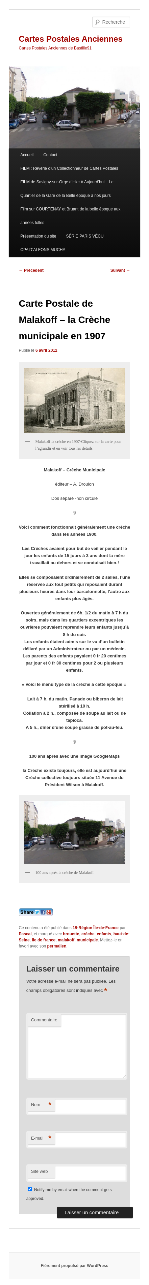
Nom (41, 1105)
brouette (71, 934)
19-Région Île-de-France (96, 927)
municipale (87, 940)
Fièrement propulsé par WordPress (74, 1265)
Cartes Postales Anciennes (71, 38)
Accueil (26, 154)
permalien (57, 946)
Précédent (31, 270)
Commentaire (44, 1019)
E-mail (41, 1138)
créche (88, 934)
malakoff (66, 940)
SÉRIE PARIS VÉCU (85, 236)
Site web (39, 1171)
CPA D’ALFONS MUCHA (42, 249)
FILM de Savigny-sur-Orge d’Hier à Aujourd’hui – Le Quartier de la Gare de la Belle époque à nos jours (66, 189)
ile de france (43, 940)
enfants (104, 934)
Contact (50, 154)
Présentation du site (38, 236)
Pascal (25, 934)
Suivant (120, 270)
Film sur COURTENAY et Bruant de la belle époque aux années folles (70, 216)
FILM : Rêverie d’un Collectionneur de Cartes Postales (69, 168)
